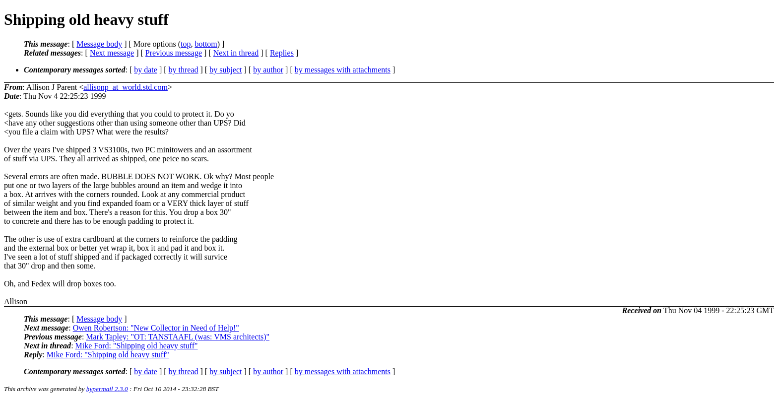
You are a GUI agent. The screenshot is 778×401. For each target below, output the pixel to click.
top (186, 44)
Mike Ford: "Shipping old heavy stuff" (136, 345)
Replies (282, 53)
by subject (225, 70)
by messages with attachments (342, 70)
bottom (205, 44)
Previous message (173, 53)
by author (268, 70)
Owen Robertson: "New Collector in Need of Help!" (156, 328)
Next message (112, 53)
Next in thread (236, 53)
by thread (183, 70)
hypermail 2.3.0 (107, 389)
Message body (99, 44)
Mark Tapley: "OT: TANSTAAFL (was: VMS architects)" (177, 337)
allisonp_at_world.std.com (125, 87)
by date (145, 70)
